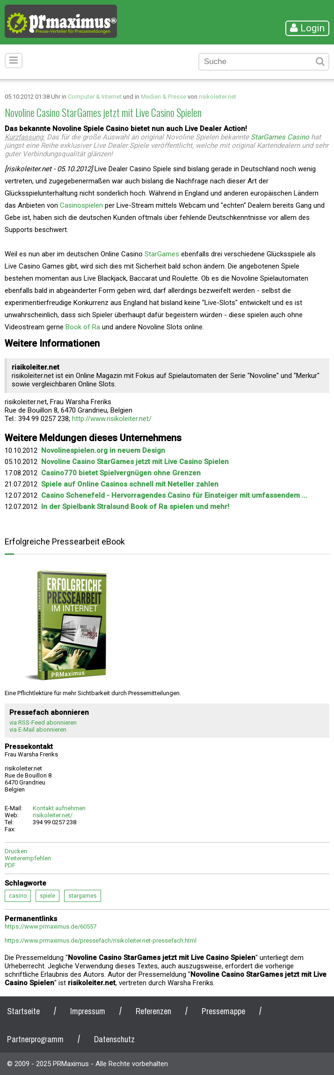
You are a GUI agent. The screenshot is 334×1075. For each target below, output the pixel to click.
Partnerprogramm (35, 1039)
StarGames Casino (280, 137)
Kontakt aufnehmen (59, 808)
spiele (47, 896)
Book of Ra (82, 327)
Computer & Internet (95, 96)
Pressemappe (223, 1011)
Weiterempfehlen (28, 858)
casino (18, 896)
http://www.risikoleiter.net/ (112, 418)
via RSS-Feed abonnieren (43, 722)
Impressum (87, 1011)
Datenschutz (114, 1039)
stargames (82, 896)
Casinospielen (81, 205)
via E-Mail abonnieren (37, 729)
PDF (10, 865)
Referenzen (153, 1011)
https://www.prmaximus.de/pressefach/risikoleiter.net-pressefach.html (100, 940)
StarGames (162, 254)
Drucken (16, 851)
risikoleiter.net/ (53, 815)
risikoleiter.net (217, 96)
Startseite (23, 1011)
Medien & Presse (163, 96)
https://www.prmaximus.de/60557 (50, 926)
